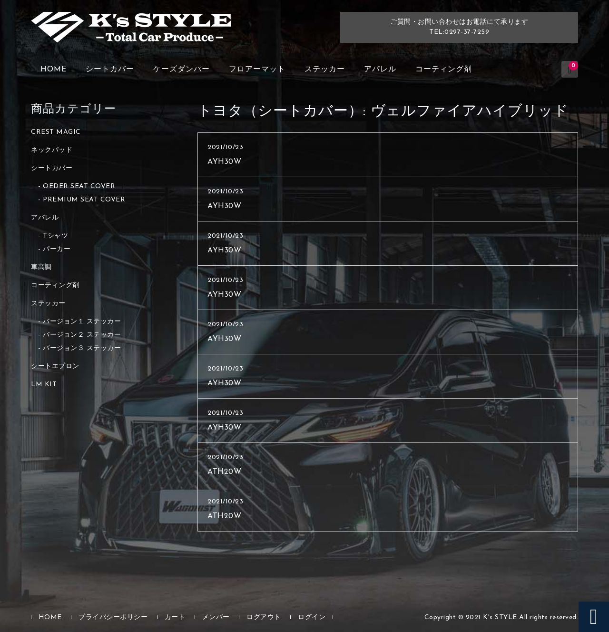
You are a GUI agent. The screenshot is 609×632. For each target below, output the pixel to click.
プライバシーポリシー (113, 617)
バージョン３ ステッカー (82, 348)
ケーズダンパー (181, 69)
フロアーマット (257, 69)
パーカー (56, 249)
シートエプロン (55, 366)
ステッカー (324, 69)
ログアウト (263, 617)
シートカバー (110, 69)
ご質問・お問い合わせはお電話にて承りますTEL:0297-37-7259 (459, 27)
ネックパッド (51, 150)
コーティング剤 (443, 69)
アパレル (380, 69)
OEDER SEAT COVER (79, 186)
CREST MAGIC (56, 132)
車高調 (41, 267)
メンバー (216, 617)
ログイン (311, 617)
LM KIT (44, 384)
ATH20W (224, 472)
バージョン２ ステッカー (82, 335)
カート (175, 617)
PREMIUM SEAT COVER (84, 199)
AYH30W (224, 162)
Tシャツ (55, 236)
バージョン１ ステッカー (82, 321)
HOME (53, 69)
